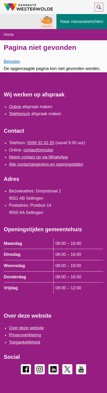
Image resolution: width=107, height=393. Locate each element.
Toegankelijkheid (24, 342)
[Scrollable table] (53, 266)
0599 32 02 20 (40, 142)
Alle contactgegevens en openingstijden (46, 164)
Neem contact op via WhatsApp (38, 157)
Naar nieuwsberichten (81, 21)
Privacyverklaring (25, 335)
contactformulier (38, 150)
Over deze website (26, 328)
